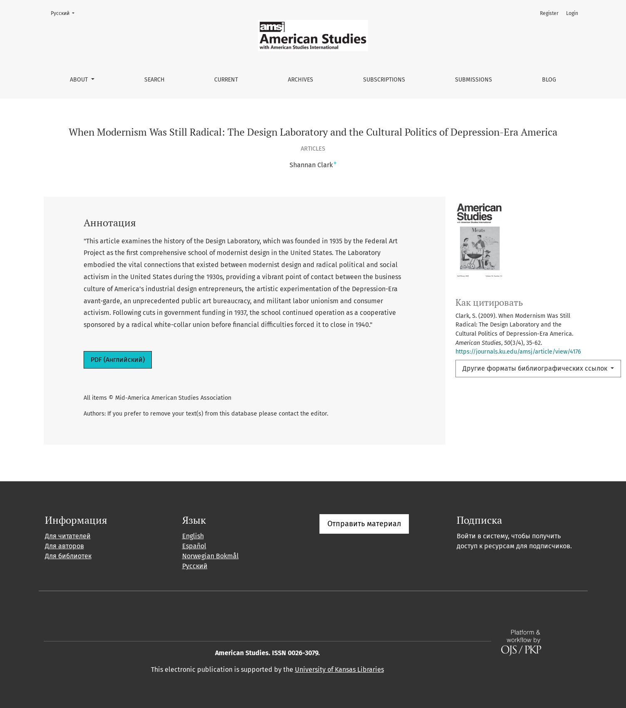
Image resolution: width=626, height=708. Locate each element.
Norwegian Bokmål (210, 556)
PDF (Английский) (118, 360)
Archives (300, 79)
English (193, 536)
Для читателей (68, 536)
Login (572, 13)
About (79, 79)
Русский (65, 12)
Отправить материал (364, 523)
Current (226, 79)
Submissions (473, 79)
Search (154, 79)
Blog (549, 79)
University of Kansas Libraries (339, 669)
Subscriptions (384, 79)
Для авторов (64, 546)
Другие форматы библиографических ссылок (536, 368)
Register (549, 13)
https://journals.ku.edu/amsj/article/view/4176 (518, 351)
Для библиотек (68, 556)
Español (194, 546)
